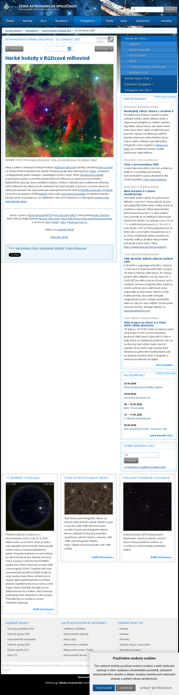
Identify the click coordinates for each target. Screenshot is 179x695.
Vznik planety (46, 248)
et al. (73, 159)
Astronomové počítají (73, 193)
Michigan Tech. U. (78, 222)
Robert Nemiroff (36, 215)
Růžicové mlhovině (65, 167)
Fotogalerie (88, 20)
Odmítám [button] (126, 688)
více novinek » (165, 365)
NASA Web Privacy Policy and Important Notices (86, 218)
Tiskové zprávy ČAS (18, 634)
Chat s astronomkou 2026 (141, 164)
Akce (43, 20)
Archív (133, 61)
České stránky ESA (18, 650)
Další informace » (44, 609)
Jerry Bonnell (61, 215)
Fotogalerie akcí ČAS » (138, 90)
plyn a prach (106, 167)
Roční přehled (137, 55)
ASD (47, 222)
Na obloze (61, 20)
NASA (94, 159)
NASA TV (12, 655)
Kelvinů (43, 193)
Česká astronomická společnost (29, 665)
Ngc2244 (59, 248)
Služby (110, 20)
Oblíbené (134, 44)
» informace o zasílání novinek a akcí (145, 467)
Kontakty (166, 20)
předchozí (16, 48)
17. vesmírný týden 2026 (22, 478)
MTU (48, 215)
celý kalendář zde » (162, 435)
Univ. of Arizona (40, 159)
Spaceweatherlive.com (137, 310)
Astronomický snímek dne (56, 30)
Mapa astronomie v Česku (79, 650)
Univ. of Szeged (60, 159)
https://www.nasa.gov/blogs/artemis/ (145, 247)
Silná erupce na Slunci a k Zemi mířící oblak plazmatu (145, 324)
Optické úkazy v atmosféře (135, 644)
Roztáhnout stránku (102, 39)
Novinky (27, 20)
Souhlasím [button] (104, 688)
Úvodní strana (13, 30)
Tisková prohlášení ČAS (20, 628)
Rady (124, 20)
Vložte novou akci (166, 373)
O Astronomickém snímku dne (147, 67)
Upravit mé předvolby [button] (156, 688)
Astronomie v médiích (76, 644)
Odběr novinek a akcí (139, 446)
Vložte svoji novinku (165, 96)
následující (103, 48)
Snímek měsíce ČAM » (138, 78)
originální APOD (65, 229)
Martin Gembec (151, 107)
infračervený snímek (91, 175)
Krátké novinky (135, 99)
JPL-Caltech (83, 159)
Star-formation (23, 248)
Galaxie (124, 634)
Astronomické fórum (75, 655)
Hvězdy (124, 628)
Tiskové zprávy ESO (18, 644)
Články (10, 20)
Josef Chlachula (101, 215)
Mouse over (80, 248)
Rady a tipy (70, 639)
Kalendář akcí (134, 375)
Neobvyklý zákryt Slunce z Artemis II (149, 111)
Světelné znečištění (74, 628)
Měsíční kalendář (139, 50)
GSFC (63, 222)
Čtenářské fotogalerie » (139, 84)
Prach (35, 248)
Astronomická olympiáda (21, 639)
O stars (69, 248)
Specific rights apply (49, 218)
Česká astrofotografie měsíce (86, 478)
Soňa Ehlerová (150, 160)
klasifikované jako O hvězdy (97, 190)
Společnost (142, 20)
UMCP (73, 215)
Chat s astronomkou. (155, 179)
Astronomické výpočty (76, 634)
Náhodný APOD (59, 237)
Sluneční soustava (130, 650)
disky (93, 171)
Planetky (125, 639)
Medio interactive (70, 682)
